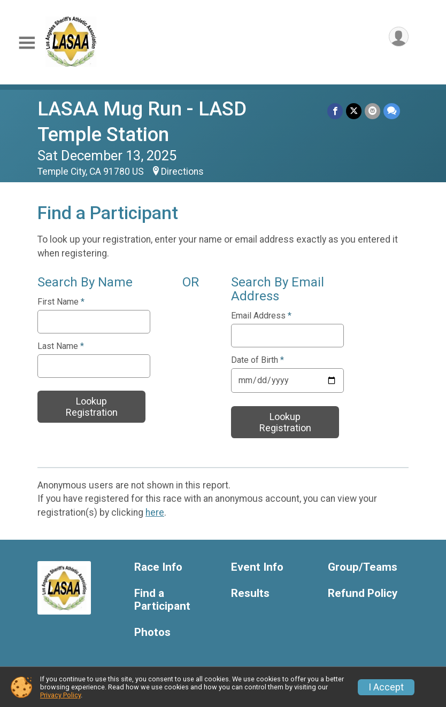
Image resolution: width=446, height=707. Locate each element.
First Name (60, 302)
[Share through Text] (391, 111)
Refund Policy (362, 593)
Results (250, 593)
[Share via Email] (372, 111)
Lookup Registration (92, 406)
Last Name (60, 346)
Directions (182, 171)
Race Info (158, 567)
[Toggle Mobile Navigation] (26, 43)
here (154, 512)
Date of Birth (257, 360)
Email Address (261, 316)
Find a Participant (162, 599)
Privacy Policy (60, 695)
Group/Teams (362, 567)
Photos (152, 632)
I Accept (386, 687)
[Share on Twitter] (354, 111)
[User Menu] (399, 36)
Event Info (257, 567)
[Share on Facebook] (335, 111)
